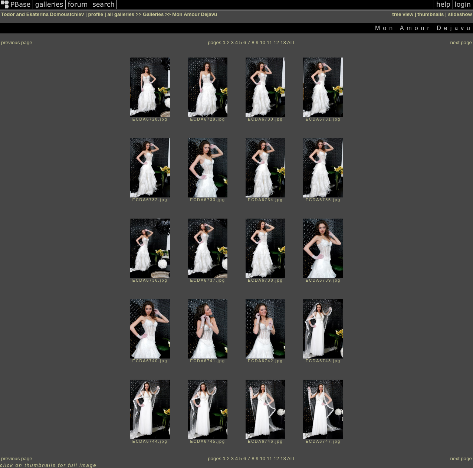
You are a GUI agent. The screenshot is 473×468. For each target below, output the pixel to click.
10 (262, 42)
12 (276, 42)
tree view (402, 14)
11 (269, 42)
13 (283, 42)
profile (96, 14)
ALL (291, 42)
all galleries (120, 14)
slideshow (460, 14)
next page (461, 42)
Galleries (153, 14)
